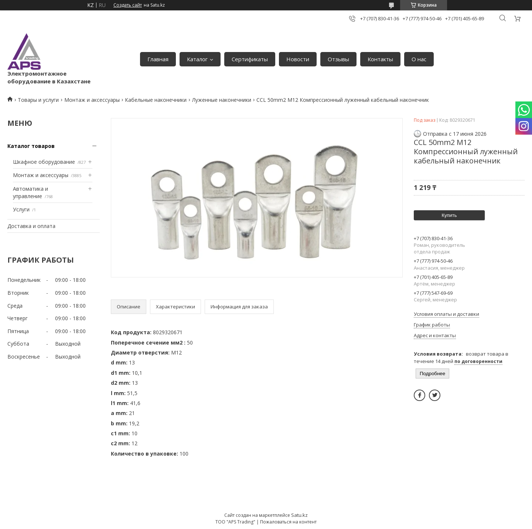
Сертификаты (250, 59)
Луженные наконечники (221, 99)
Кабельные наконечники (156, 99)
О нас (419, 59)
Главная (157, 59)
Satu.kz (299, 515)
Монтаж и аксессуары (92, 99)
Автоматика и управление (30, 192)
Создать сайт (127, 5)
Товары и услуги (38, 99)
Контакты (380, 59)
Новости (297, 59)
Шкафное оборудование (44, 161)
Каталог (197, 59)
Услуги (21, 209)
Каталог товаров (31, 145)
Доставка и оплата (31, 225)
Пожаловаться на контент (288, 522)
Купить (449, 215)
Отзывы (338, 59)
